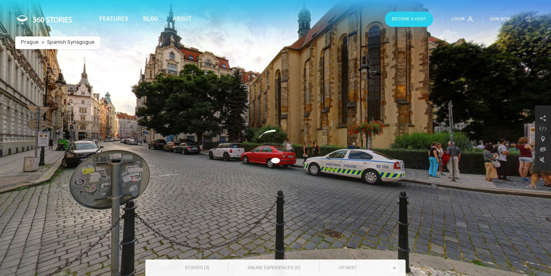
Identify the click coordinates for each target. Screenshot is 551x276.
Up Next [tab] (348, 267)
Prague (30, 42)
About (182, 19)
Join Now (499, 18)
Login (462, 19)
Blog (150, 19)
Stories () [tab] (197, 267)
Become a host (409, 18)
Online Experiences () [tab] (274, 267)
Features (113, 19)
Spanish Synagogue (71, 42)
